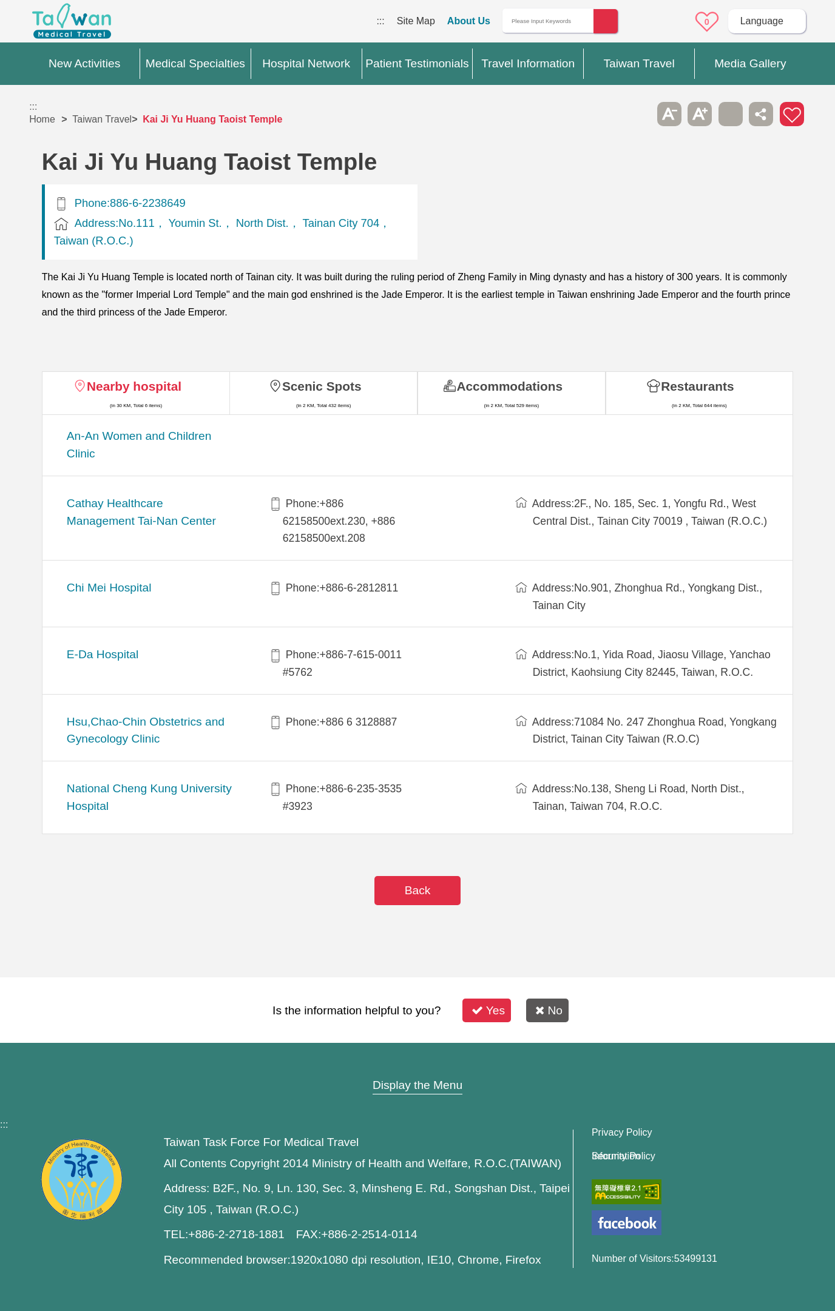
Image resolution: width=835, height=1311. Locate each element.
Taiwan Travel (102, 119)
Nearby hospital (134, 386)
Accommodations (510, 386)
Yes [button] (488, 1010)
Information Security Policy (623, 1156)
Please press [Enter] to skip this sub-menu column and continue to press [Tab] (639, 114)
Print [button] (730, 114)
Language (761, 21)
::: (380, 21)
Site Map (416, 21)
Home (42, 119)
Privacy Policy (622, 1133)
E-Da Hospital (102, 654)
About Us (468, 21)
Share (761, 114)
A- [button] (669, 114)
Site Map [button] (417, 1061)
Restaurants (697, 386)
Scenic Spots (322, 386)
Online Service (673, 22)
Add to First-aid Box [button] (792, 114)
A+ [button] (700, 114)
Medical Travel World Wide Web (71, 24)
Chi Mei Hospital (109, 587)
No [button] (549, 1010)
